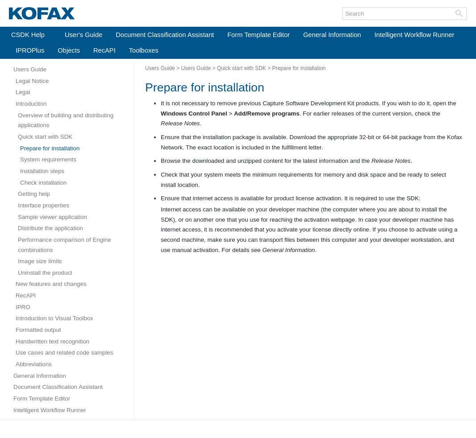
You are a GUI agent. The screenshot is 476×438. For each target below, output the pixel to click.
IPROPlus (30, 50)
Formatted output (38, 329)
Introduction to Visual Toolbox (54, 318)
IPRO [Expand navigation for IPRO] (23, 307)
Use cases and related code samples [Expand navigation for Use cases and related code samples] (64, 352)
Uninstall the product (45, 272)
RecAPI (104, 50)
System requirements (48, 159)
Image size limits (40, 261)
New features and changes (51, 284)
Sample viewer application (52, 217)
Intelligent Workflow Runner (415, 34)
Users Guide (29, 69)
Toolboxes (144, 50)
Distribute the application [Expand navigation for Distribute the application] (50, 228)
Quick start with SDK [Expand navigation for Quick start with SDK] (45, 136)
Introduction (31, 103)
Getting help (34, 193)
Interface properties (43, 205)
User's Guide (83, 34)
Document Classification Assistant (165, 34)
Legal (23, 92)
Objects (69, 50)
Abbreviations (34, 364)
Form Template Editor (258, 34)
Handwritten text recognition (52, 341)
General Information (332, 34)
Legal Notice (32, 81)
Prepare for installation (49, 148)
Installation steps (42, 171)
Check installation (43, 182)
